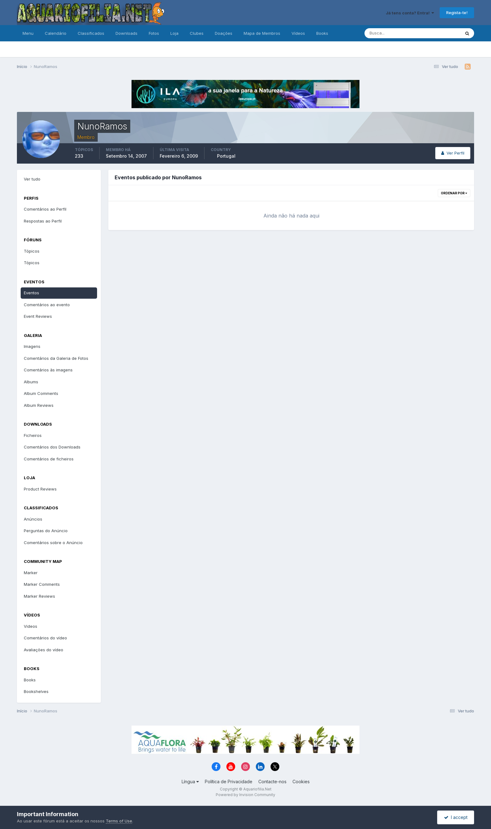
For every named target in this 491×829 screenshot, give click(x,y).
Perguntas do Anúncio (46, 530)
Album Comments (41, 393)
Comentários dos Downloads (52, 446)
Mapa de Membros (262, 33)
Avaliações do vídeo (43, 649)
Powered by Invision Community (245, 794)
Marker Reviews (39, 596)
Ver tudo (32, 178)
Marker (31, 572)
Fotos (154, 33)
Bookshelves (36, 691)
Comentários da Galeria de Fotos (56, 358)
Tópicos (31, 251)
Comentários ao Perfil (45, 209)
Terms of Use (119, 820)
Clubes (197, 33)
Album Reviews (39, 405)
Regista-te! (457, 12)
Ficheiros (33, 435)
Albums (31, 381)
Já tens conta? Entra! (410, 12)
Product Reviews (40, 488)
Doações (223, 33)
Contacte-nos (272, 781)
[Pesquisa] (392, 33)
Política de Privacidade (228, 781)
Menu (28, 33)
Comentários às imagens (48, 369)
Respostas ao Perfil (43, 220)
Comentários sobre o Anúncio (53, 542)
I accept (456, 817)
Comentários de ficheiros (49, 458)
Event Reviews (38, 316)
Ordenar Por (454, 193)
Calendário (55, 33)
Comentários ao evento (47, 304)
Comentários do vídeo (45, 637)
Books (322, 33)
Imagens (32, 346)
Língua (190, 781)
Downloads (126, 33)
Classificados (91, 33)
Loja (174, 33)
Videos (30, 626)
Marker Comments (42, 584)
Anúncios (33, 519)
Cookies (301, 781)
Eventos (31, 292)
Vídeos (298, 33)
